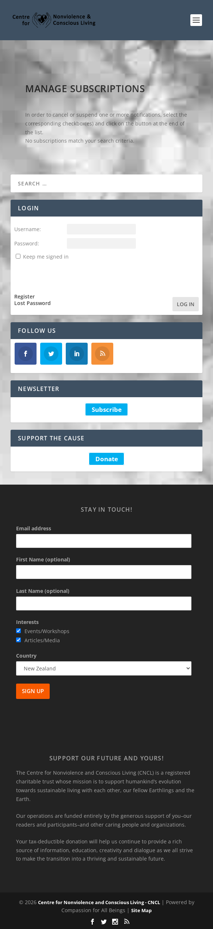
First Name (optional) (43, 559)
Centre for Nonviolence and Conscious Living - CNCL (99, 902)
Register (24, 296)
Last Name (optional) (42, 590)
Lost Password (32, 303)
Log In (185, 304)
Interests (27, 621)
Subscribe (107, 409)
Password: (26, 243)
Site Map (141, 910)
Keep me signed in (46, 256)
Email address (33, 528)
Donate (106, 459)
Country (26, 655)
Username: (27, 229)
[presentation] (69, 275)
